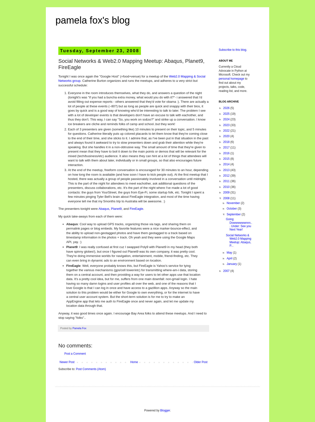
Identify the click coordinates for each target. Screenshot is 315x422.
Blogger (165, 410)
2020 (226, 136)
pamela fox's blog (92, 20)
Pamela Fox (79, 328)
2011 (226, 181)
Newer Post (67, 362)
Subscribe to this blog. (233, 49)
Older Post (200, 362)
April (230, 258)
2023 (226, 125)
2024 (226, 119)
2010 (226, 187)
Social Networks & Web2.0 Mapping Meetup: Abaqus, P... (238, 240)
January (232, 264)
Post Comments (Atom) (91, 369)
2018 (226, 142)
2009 (226, 192)
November (234, 203)
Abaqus (103, 209)
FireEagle (136, 209)
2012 (226, 175)
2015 (226, 158)
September (234, 214)
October (232, 208)
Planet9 (116, 209)
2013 (226, 170)
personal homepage (231, 78)
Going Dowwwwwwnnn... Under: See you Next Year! (239, 224)
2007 (226, 271)
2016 (226, 153)
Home (134, 362)
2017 (226, 147)
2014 (226, 164)
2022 (226, 130)
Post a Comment (75, 353)
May (230, 252)
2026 (226, 108)
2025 (226, 113)
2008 (226, 198)
